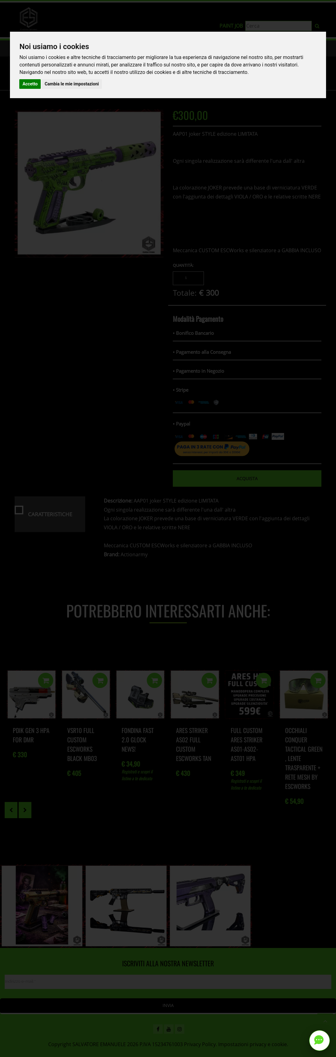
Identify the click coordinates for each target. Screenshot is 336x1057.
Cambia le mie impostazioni (72, 83)
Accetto (30, 83)
